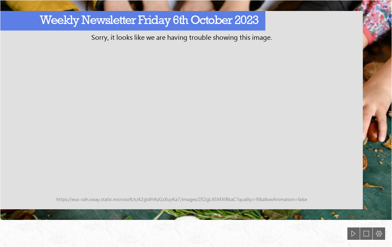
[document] (196, 123)
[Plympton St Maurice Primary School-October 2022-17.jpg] (196, 110)
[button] (353, 233)
